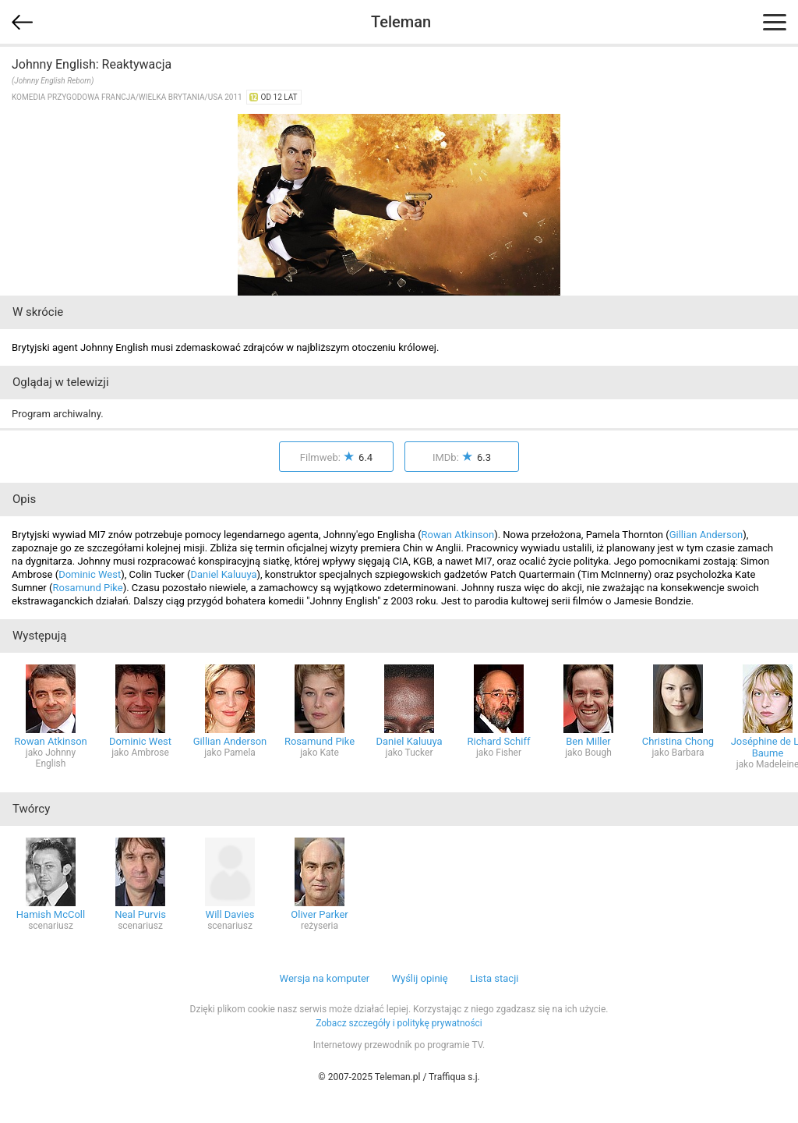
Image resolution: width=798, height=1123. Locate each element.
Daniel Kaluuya (223, 574)
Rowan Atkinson (458, 534)
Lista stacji (494, 978)
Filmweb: (336, 457)
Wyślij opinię (419, 978)
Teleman (401, 21)
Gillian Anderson (706, 534)
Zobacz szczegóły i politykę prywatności (399, 1023)
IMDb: (462, 457)
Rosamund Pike (87, 587)
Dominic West (89, 574)
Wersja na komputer (325, 978)
